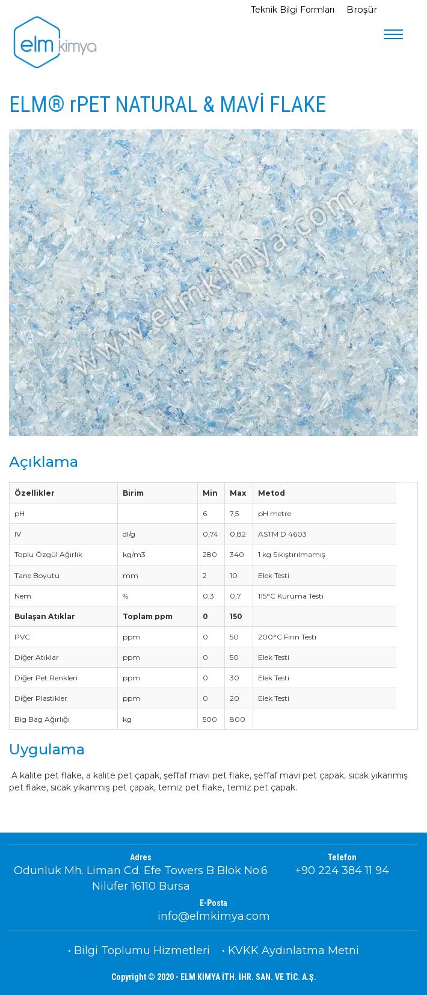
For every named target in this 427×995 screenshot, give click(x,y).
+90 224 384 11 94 (342, 870)
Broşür (361, 9)
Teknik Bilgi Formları (294, 9)
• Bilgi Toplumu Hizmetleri (139, 950)
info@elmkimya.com (214, 916)
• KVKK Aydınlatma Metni (290, 950)
